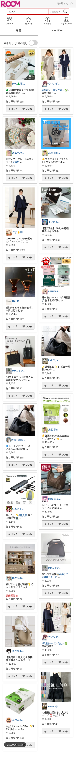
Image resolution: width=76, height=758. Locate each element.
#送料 (16, 162)
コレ (14, 109)
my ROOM (66, 21)
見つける (28, 21)
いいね (29, 109)
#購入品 (22, 515)
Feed (9, 21)
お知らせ (47, 21)
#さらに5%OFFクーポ (55, 575)
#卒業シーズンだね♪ (53, 90)
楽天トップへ (65, 3)
